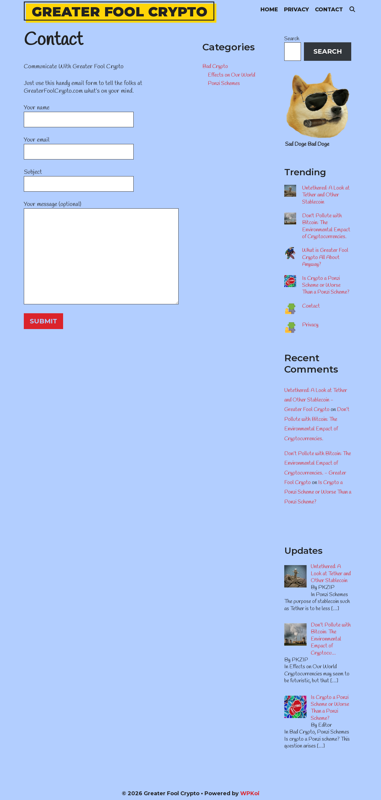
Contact (329, 9)
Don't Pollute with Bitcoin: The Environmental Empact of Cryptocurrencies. (326, 226)
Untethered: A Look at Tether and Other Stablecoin (326, 195)
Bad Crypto (215, 66)
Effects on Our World (231, 75)
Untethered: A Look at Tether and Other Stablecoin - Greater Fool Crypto (315, 400)
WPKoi (250, 793)
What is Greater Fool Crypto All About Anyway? (325, 257)
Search (291, 38)
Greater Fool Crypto (119, 11)
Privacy (296, 9)
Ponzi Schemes (224, 83)
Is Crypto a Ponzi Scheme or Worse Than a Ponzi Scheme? (325, 285)
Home (269, 9)
